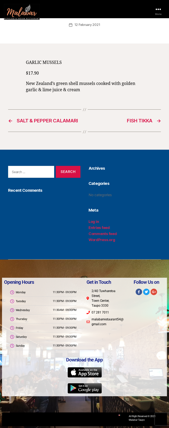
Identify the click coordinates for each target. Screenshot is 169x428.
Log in (94, 221)
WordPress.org (102, 239)
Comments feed (103, 233)
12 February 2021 (87, 25)
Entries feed (99, 227)
